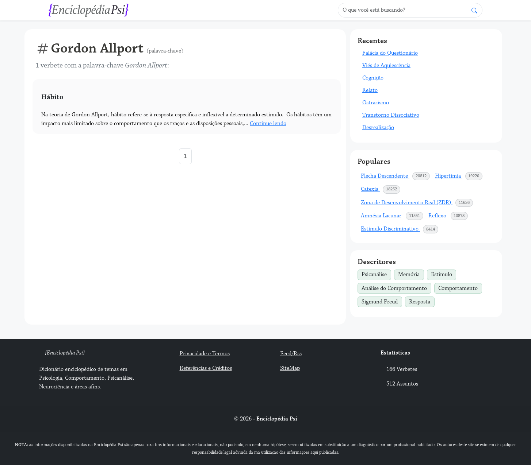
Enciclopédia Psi (276, 418)
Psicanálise (376, 274)
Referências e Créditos (206, 368)
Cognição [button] (372, 77)
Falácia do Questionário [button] (390, 53)
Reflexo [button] (448, 216)
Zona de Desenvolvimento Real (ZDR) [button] (417, 203)
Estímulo (443, 274)
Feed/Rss (291, 353)
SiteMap (290, 368)
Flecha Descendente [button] (395, 176)
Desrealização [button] (378, 127)
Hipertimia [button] (459, 176)
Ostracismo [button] (375, 102)
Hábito (52, 97)
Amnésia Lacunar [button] (392, 216)
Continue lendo (268, 123)
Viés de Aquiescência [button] (386, 65)
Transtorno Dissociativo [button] (390, 115)
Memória (411, 274)
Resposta (421, 301)
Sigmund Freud (382, 301)
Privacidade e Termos (205, 353)
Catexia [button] (381, 189)
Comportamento (460, 287)
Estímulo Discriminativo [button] (400, 229)
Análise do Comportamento (396, 287)
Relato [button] (370, 90)
